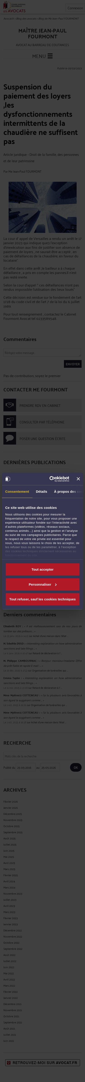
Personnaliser (43, 584)
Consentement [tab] (17, 491)
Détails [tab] (41, 491)
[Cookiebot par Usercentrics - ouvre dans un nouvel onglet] (51, 479)
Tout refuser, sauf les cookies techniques (42, 599)
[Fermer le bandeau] (78, 478)
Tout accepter (42, 569)
